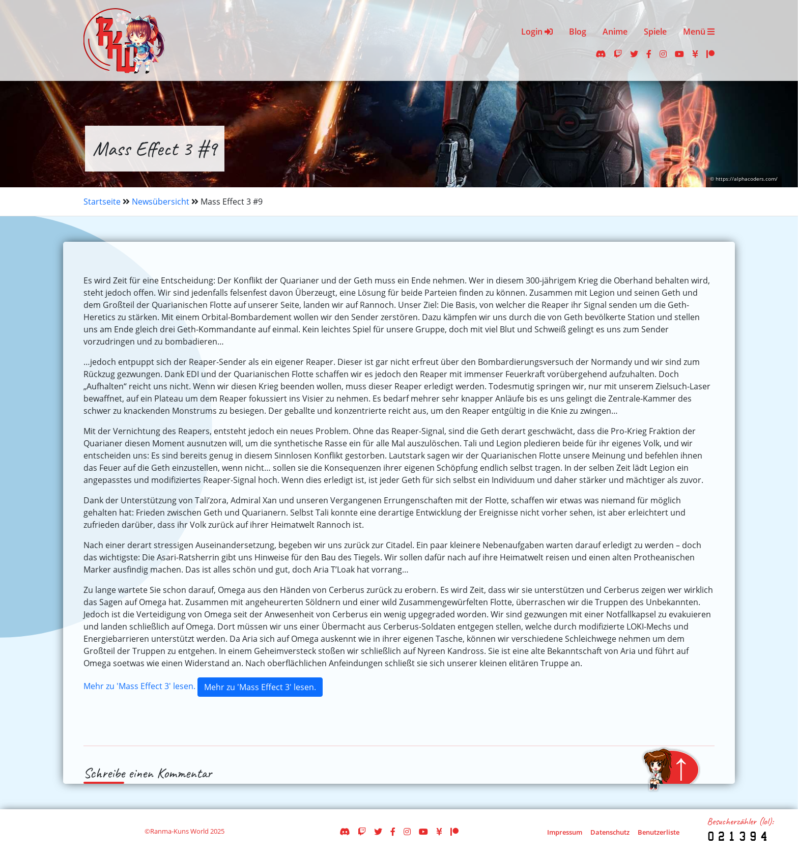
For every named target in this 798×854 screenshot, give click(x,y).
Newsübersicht (160, 201)
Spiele (655, 31)
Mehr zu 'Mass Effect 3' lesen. (139, 686)
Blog (577, 31)
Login (537, 31)
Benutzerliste (658, 832)
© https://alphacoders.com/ (744, 179)
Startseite (102, 201)
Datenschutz (610, 832)
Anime (615, 31)
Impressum (564, 832)
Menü (699, 31)
